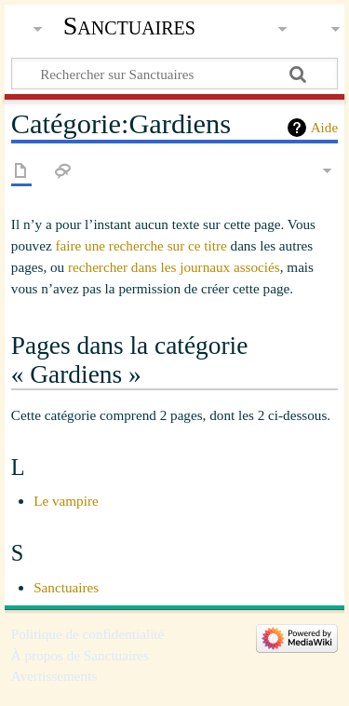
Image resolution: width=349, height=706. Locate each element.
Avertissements (54, 676)
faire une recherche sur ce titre (140, 245)
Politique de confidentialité (88, 634)
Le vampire (66, 501)
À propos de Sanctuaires (80, 655)
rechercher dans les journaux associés (174, 267)
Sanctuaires (129, 25)
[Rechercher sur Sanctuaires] (174, 73)
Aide (325, 127)
